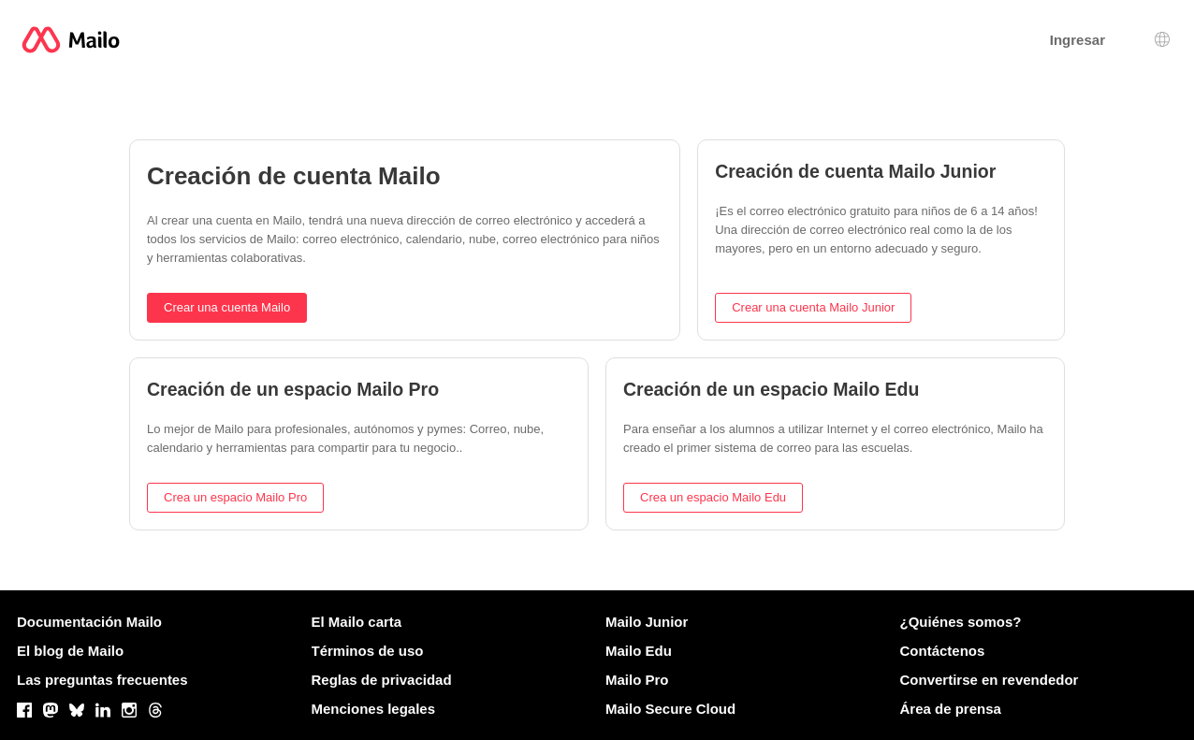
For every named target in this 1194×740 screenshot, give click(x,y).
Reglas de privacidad (382, 680)
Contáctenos (942, 651)
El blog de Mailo (70, 651)
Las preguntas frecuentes (102, 680)
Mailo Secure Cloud (670, 709)
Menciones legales (374, 709)
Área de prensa (950, 709)
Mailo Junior (646, 622)
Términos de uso (368, 651)
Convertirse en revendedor (989, 680)
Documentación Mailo (89, 622)
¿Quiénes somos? (961, 622)
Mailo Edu (638, 651)
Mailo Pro (637, 680)
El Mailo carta (357, 622)
